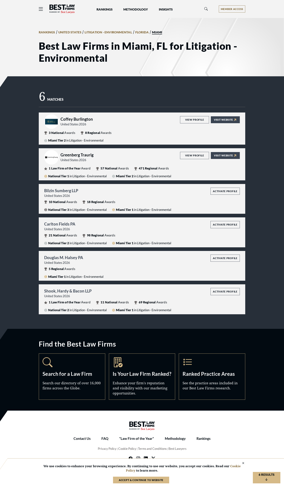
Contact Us (82, 439)
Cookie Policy (127, 449)
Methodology (175, 439)
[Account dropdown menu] (232, 9)
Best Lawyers (177, 449)
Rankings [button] (104, 9)
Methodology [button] (135, 9)
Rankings (203, 439)
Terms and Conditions (152, 449)
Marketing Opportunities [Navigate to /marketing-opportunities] (142, 376)
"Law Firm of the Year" (136, 439)
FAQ (104, 439)
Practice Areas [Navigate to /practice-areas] (212, 376)
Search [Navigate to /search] (72, 376)
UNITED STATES (70, 32)
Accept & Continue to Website (141, 480)
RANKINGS (47, 32)
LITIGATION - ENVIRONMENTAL (108, 32)
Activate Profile (225, 191)
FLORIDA (142, 32)
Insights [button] (166, 9)
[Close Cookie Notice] (240, 463)
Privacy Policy (107, 449)
